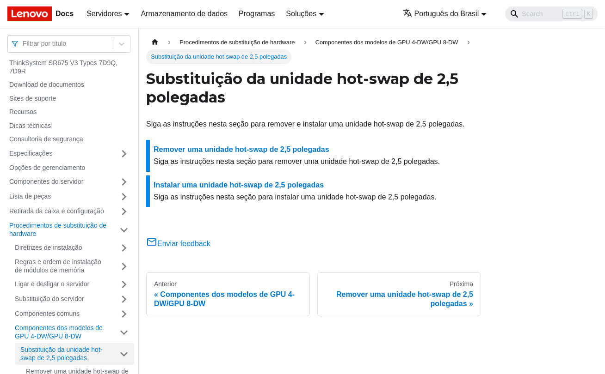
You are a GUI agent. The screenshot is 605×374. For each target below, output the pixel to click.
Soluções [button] (301, 14)
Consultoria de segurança (46, 139)
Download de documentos (46, 84)
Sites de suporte (32, 98)
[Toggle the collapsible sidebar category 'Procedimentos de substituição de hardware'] (124, 230)
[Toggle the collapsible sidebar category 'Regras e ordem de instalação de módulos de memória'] (124, 266)
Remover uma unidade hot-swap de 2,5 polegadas (241, 149)
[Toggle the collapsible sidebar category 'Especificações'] (124, 153)
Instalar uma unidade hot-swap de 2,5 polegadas (239, 185)
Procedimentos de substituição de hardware (57, 229)
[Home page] (155, 42)
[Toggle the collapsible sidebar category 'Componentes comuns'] (124, 314)
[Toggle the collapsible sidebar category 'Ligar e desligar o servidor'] (124, 284)
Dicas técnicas (30, 125)
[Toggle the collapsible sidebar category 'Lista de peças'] (124, 196)
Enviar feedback (178, 243)
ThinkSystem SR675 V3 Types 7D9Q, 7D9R (63, 67)
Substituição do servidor (49, 298)
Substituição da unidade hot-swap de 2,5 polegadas (61, 354)
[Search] (551, 13)
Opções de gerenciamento (47, 167)
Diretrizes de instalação (48, 247)
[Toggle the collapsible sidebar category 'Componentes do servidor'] (124, 182)
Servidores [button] (104, 14)
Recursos (23, 111)
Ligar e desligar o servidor (52, 284)
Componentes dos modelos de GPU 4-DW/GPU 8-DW (59, 332)
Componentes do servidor (46, 181)
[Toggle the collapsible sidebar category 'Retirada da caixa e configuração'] (124, 211)
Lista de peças (30, 196)
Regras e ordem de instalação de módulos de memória (58, 266)
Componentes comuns (47, 313)
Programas (257, 14)
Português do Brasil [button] (441, 14)
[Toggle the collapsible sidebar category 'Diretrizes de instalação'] (124, 248)
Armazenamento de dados (184, 14)
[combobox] (24, 43)
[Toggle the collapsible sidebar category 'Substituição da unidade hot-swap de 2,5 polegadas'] (124, 354)
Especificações (30, 153)
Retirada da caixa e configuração (56, 211)
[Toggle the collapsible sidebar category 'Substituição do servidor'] (124, 299)
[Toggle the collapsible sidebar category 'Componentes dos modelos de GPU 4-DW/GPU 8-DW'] (124, 332)
